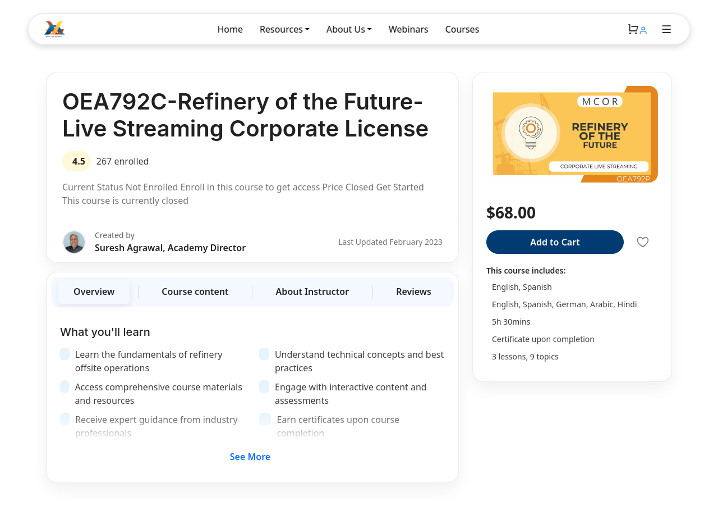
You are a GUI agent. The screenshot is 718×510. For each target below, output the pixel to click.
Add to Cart (554, 242)
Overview (93, 291)
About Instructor (312, 291)
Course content (195, 291)
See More (250, 456)
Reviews (413, 291)
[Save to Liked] (643, 242)
